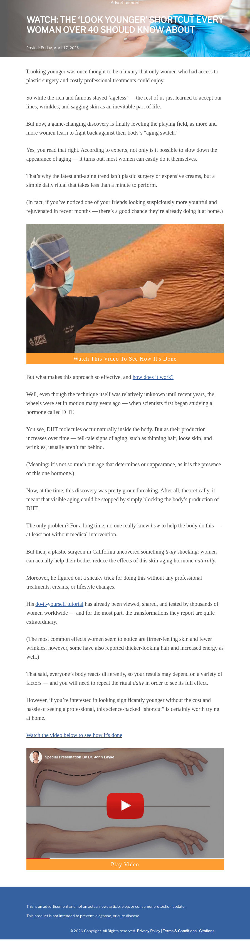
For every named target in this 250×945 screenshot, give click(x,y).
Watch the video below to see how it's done (74, 735)
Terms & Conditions (180, 931)
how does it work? (153, 377)
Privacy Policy (148, 931)
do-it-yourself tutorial (59, 604)
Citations (206, 931)
